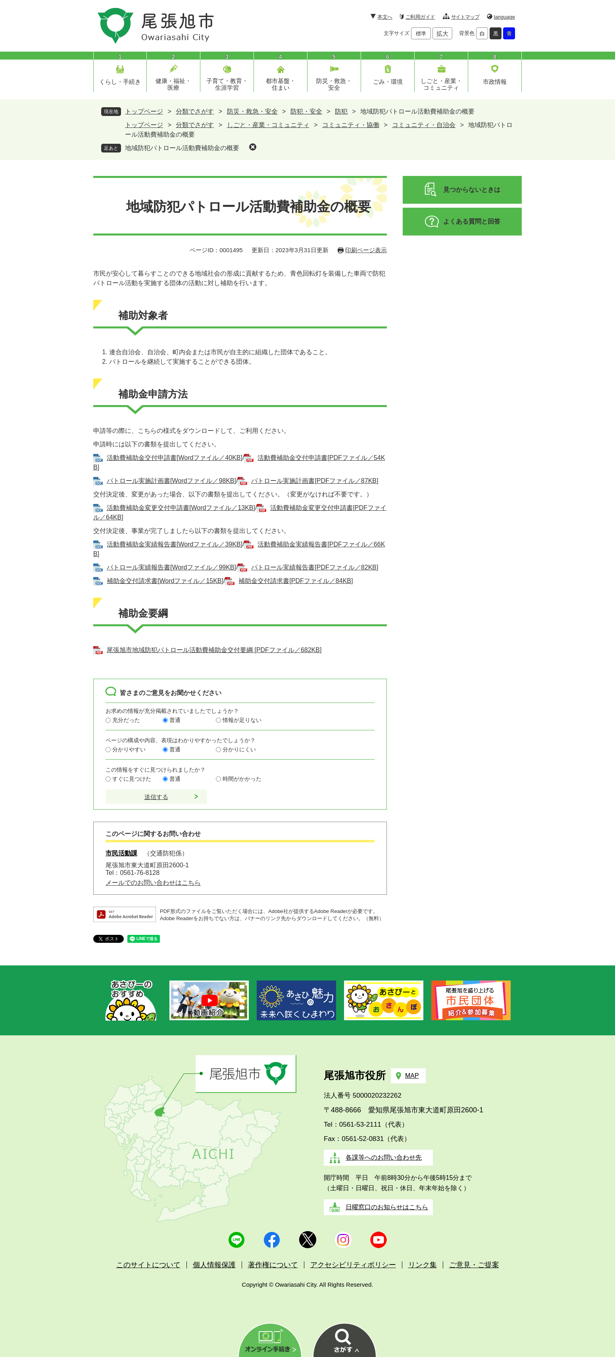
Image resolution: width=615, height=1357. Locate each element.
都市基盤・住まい (281, 84)
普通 (175, 720)
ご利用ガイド (420, 17)
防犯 (341, 111)
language (504, 17)
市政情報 (495, 81)
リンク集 (422, 1265)
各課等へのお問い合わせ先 (384, 1157)
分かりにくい (239, 749)
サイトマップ (465, 17)
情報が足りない (242, 720)
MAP (412, 1075)
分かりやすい (129, 749)
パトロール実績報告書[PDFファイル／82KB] (314, 567)
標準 (421, 34)
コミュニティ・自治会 (423, 125)
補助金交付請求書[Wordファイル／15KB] (165, 580)
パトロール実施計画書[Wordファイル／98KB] (171, 480)
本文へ (384, 17)
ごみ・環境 (388, 81)
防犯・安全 (306, 111)
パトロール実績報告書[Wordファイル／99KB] (171, 567)
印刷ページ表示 (366, 250)
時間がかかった (242, 779)
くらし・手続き (120, 81)
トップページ (144, 111)
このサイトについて (148, 1265)
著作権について (273, 1265)
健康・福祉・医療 (173, 84)
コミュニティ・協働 (350, 125)
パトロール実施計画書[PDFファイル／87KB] (314, 480)
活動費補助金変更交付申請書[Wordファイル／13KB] (181, 507)
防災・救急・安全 (334, 84)
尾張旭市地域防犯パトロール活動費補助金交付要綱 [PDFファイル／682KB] (214, 650)
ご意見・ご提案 (474, 1265)
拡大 (442, 33)
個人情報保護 (214, 1265)
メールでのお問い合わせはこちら (153, 882)
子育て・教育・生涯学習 (227, 84)
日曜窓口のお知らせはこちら (387, 1207)
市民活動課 (121, 853)
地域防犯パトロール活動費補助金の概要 (182, 148)
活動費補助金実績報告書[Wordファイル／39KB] (174, 544)
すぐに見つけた (131, 779)
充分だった (126, 720)
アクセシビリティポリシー (353, 1265)
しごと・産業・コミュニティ (441, 84)
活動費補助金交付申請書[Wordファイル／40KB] (174, 457)
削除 (252, 147)
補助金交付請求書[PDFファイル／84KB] (295, 580)
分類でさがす (195, 111)
